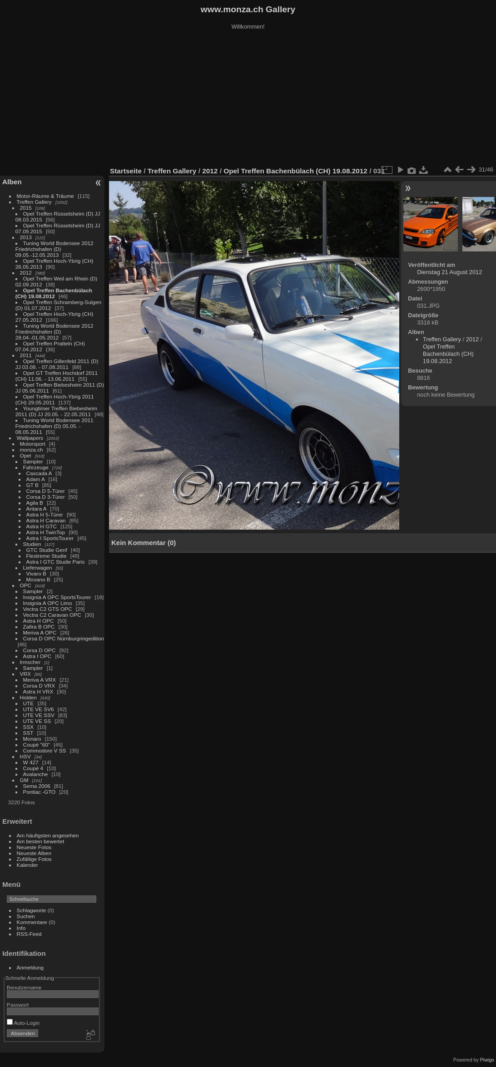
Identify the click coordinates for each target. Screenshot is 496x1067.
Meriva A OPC (40, 632)
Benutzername (24, 987)
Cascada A (39, 473)
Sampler (33, 461)
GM (24, 780)
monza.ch (31, 449)
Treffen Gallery (34, 202)
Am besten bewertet (40, 841)
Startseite (126, 171)
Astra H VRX (38, 691)
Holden (28, 697)
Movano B (38, 579)
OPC (26, 585)
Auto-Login (23, 1023)
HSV (25, 756)
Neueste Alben (34, 853)
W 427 (31, 762)
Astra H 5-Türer (44, 514)
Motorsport (32, 444)
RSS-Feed (29, 934)
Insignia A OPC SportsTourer (57, 597)
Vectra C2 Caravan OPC (52, 615)
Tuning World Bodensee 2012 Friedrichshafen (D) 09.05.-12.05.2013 (54, 249)
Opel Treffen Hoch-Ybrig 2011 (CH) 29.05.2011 (54, 399)
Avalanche (35, 774)
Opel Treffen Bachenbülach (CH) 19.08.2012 (53, 293)
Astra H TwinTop (45, 532)
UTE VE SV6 (38, 709)
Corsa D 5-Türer (45, 491)
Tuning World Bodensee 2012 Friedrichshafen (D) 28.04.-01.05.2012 (54, 331)
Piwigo (487, 1059)
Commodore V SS (44, 750)
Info (21, 928)
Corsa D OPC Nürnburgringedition (63, 638)
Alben (12, 182)
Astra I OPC (37, 656)
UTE (28, 703)
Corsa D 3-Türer (45, 497)
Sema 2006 (36, 786)
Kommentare (32, 922)
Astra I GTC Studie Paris (55, 562)
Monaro (32, 739)
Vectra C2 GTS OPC (47, 609)
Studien (32, 544)
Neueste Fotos (34, 847)
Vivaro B (36, 573)
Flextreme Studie (46, 556)
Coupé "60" (36, 744)
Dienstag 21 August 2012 (449, 272)
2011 (26, 355)
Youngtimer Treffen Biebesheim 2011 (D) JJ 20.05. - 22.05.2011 (56, 411)
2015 (26, 208)
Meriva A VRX (39, 680)
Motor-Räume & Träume (45, 196)
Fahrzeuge (36, 467)
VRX (25, 674)
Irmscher (30, 662)
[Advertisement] (248, 99)
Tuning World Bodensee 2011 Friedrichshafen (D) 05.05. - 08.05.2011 (54, 426)
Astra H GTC (41, 526)
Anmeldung (30, 967)
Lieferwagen (37, 567)
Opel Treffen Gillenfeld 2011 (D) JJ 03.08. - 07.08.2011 (57, 364)
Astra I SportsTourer (50, 538)
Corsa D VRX (39, 685)
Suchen (26, 916)
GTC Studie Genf (46, 550)
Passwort (18, 1005)
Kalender (27, 865)
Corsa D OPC (39, 650)
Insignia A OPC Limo (47, 603)
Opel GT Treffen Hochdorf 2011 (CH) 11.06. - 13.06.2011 (56, 376)
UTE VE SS (37, 721)
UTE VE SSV (39, 715)
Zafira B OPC (39, 626)
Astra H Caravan (46, 520)
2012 (26, 272)
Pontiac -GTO (39, 792)
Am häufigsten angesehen (48, 835)
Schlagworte (31, 910)
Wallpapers (30, 438)
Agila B (34, 503)
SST (28, 733)
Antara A (36, 508)
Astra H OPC (38, 621)
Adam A (35, 479)
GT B (32, 485)
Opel (25, 455)
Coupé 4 (33, 768)
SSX (28, 727)
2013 (26, 237)
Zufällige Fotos (34, 859)
